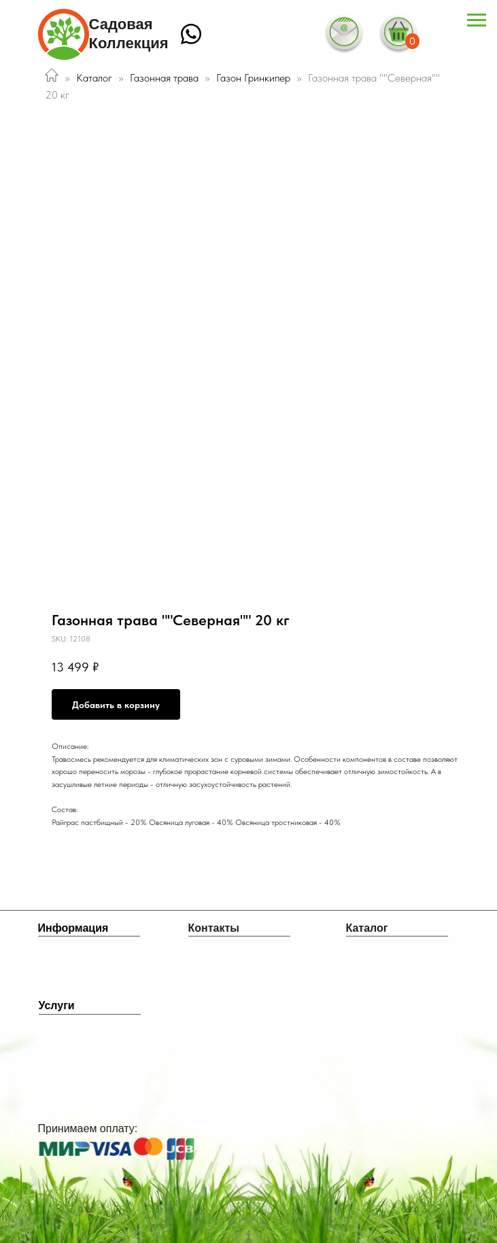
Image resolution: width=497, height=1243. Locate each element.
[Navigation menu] (476, 20)
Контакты (213, 928)
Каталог (94, 77)
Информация (73, 928)
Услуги (57, 1005)
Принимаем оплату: (88, 1128)
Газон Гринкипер (254, 77)
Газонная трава (164, 77)
